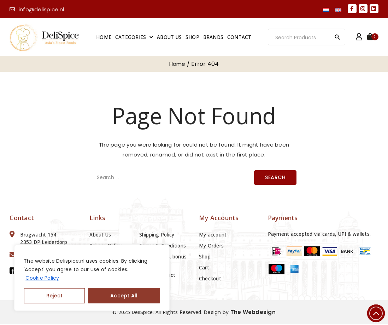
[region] (92, 278)
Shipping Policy (157, 235)
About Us (170, 37)
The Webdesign (253, 313)
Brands (214, 37)
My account (213, 235)
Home (104, 37)
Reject (54, 295)
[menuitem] (326, 9)
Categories (131, 37)
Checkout (210, 279)
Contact (240, 37)
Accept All (124, 295)
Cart (204, 268)
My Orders (211, 246)
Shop (193, 37)
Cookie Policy (42, 277)
